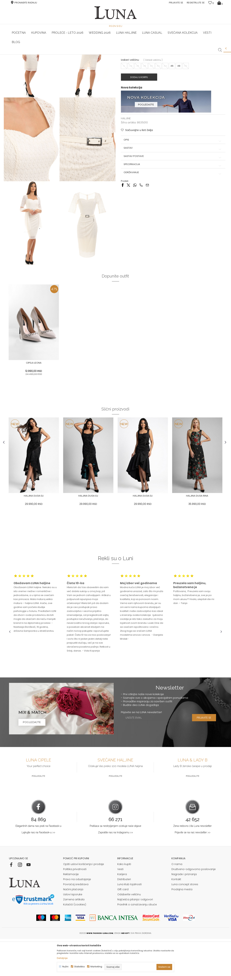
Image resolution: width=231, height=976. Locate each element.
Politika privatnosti (74, 906)
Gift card (122, 926)
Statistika (79, 966)
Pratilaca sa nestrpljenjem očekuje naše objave (115, 863)
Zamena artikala (73, 936)
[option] (44, 55)
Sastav (170, 199)
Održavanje (170, 224)
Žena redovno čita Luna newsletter (192, 863)
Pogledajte (38, 813)
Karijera (122, 911)
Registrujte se (196, 2)
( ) (153, 111)
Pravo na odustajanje (77, 916)
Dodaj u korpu (142, 129)
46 (172, 117)
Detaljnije (62, 958)
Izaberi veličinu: (130, 111)
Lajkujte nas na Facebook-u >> (38, 869)
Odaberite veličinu (129, 931)
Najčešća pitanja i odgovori (135, 936)
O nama (176, 901)
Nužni (65, 966)
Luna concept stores (184, 921)
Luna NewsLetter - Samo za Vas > (116, 54)
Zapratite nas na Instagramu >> (115, 869)
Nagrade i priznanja (184, 911)
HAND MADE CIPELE (44, 54)
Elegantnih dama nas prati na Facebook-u (38, 863)
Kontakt (176, 916)
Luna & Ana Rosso (186, 54)
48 (178, 117)
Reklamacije (71, 911)
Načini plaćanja (73, 926)
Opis (170, 191)
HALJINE (48, 59)
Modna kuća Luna (19, 59)
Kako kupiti (124, 901)
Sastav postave (170, 208)
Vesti (120, 906)
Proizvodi (37, 59)
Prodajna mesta (181, 926)
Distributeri (124, 916)
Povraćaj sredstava (75, 921)
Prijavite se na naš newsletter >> (192, 869)
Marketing (96, 966)
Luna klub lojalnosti (129, 921)
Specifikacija (170, 216)
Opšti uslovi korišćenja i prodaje (83, 901)
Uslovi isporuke (72, 931)
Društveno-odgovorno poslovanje (193, 906)
